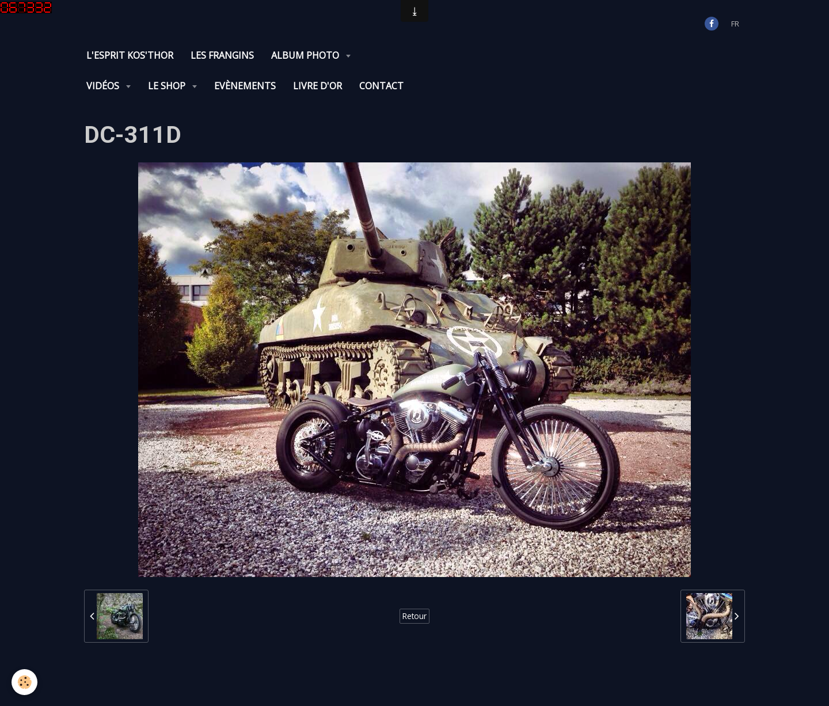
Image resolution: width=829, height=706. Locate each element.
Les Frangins (222, 55)
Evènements (245, 85)
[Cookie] (24, 682)
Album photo (306, 55)
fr (735, 23)
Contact (381, 85)
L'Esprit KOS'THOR (129, 55)
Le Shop (168, 85)
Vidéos (103, 85)
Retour (414, 615)
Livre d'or (317, 85)
